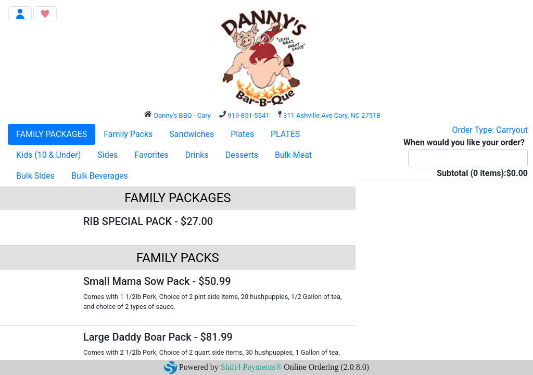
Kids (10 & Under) (48, 155)
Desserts (241, 155)
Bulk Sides (35, 176)
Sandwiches (191, 134)
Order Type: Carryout (490, 130)
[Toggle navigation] (20, 13)
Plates (242, 134)
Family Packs (128, 134)
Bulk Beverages (99, 176)
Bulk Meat (293, 155)
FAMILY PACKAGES (51, 134)
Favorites (151, 155)
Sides (107, 155)
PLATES (285, 134)
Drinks (197, 155)
